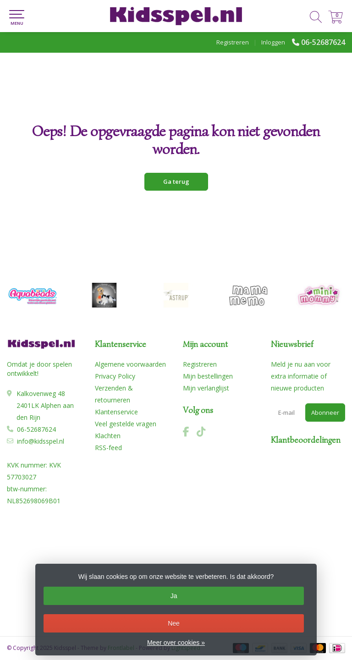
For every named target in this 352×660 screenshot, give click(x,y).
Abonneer (325, 412)
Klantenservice (116, 411)
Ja (173, 596)
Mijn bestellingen (208, 376)
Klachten (108, 435)
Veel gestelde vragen (125, 423)
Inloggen (273, 42)
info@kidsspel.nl (40, 441)
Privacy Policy (115, 376)
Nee (174, 623)
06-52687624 (323, 42)
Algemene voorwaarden (130, 364)
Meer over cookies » (176, 642)
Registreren (232, 42)
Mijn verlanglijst (206, 388)
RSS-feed (108, 447)
